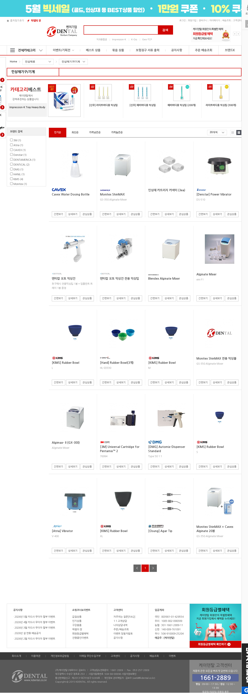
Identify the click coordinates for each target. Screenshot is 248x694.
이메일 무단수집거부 (90, 656)
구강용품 (76, 625)
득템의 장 (36, 20)
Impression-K (119, 39)
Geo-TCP (147, 39)
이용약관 (35, 656)
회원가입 (192, 20)
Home (13, 61)
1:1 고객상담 (120, 621)
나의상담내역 (120, 625)
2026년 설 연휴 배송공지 (27, 633)
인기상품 (76, 621)
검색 (165, 30)
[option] (211, 33)
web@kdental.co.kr (143, 678)
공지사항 (176, 50)
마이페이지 (214, 20)
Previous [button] (235, 34)
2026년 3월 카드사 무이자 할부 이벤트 (34, 628)
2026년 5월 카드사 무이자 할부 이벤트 (34, 617)
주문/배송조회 (121, 629)
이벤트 (172, 656)
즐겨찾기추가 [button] (17, 20)
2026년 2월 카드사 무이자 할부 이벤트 (34, 638)
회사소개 (16, 656)
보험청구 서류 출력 (147, 50)
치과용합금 (101, 39)
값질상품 (76, 617)
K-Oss (134, 39)
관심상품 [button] (87, 214)
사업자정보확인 (129, 674)
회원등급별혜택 (80, 633)
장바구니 (203, 20)
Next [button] (238, 34)
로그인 (182, 20)
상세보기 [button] (72, 214)
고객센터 (237, 20)
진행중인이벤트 (80, 638)
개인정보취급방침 (60, 656)
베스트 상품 (93, 50)
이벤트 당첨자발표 (123, 633)
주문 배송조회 (203, 50)
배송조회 (226, 20)
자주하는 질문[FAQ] (124, 617)
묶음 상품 (118, 50)
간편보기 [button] (58, 214)
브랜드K (230, 50)
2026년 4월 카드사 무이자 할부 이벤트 (34, 622)
